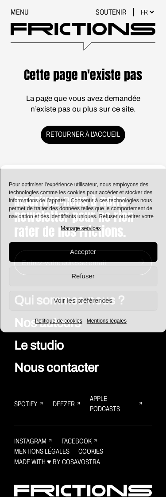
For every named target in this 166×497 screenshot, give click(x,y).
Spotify (29, 404)
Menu (20, 12)
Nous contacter (56, 367)
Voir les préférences (83, 300)
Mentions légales (107, 321)
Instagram (33, 441)
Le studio (39, 345)
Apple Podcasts (116, 403)
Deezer (67, 404)
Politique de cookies (58, 321)
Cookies (90, 451)
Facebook (80, 441)
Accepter (83, 251)
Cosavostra (81, 462)
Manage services (81, 228)
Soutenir (112, 12)
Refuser (83, 276)
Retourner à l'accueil (83, 134)
